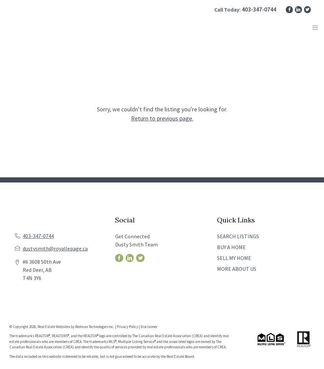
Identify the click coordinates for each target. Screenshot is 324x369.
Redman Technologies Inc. (95, 326)
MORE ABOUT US (236, 268)
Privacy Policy (127, 326)
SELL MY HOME (234, 258)
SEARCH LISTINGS (238, 236)
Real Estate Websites (54, 326)
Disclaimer (149, 326)
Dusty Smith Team (136, 244)
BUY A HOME (231, 247)
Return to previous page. (162, 118)
